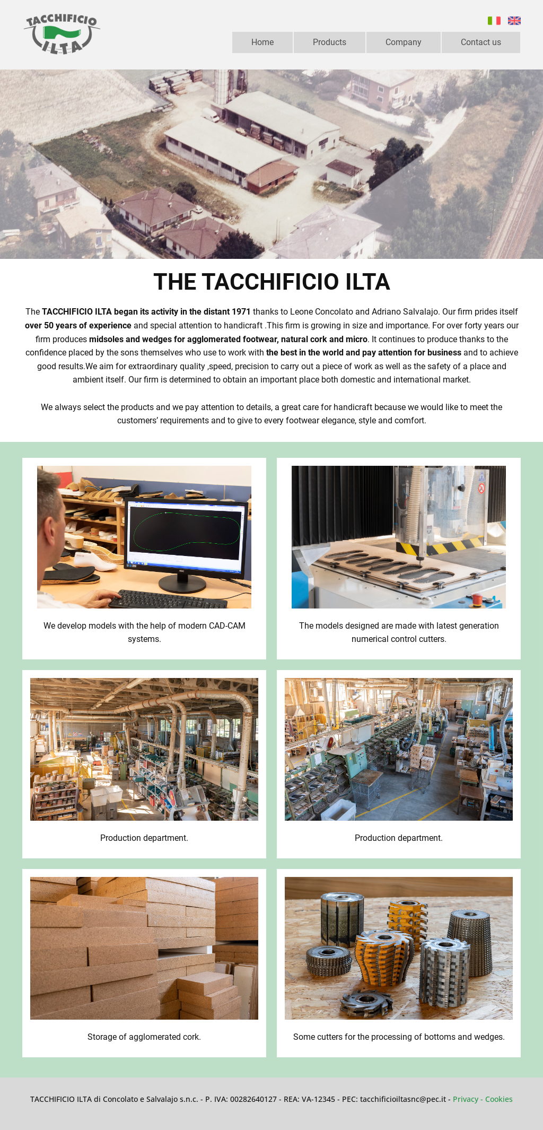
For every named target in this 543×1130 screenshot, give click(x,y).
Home (262, 42)
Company (404, 42)
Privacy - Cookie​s (483, 1099)
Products (329, 42)
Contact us (481, 42)
